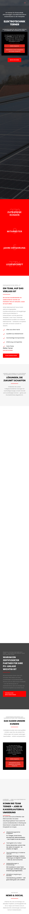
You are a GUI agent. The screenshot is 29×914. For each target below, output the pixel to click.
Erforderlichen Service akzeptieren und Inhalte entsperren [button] (14, 50)
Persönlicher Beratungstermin (10, 693)
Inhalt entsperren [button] (14, 46)
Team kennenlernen (11, 355)
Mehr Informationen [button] (14, 43)
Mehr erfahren (14, 60)
